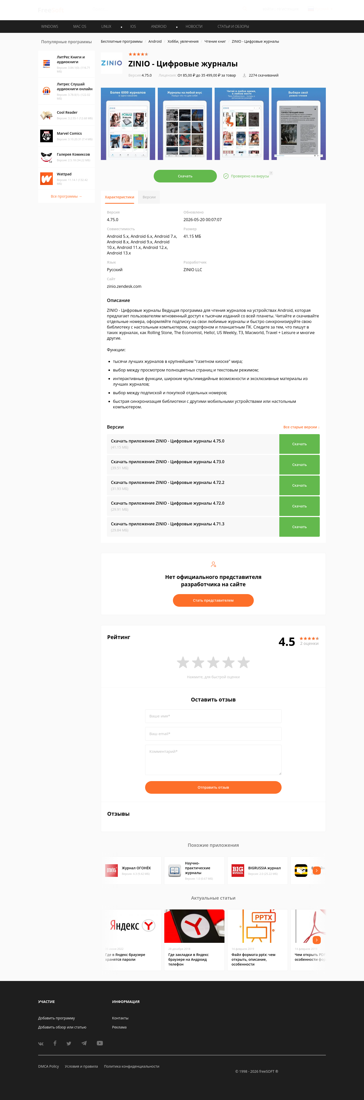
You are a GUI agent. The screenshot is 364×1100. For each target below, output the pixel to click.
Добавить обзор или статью (62, 1027)
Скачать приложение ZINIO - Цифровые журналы (167, 441)
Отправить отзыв (213, 787)
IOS (133, 26)
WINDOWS (49, 26)
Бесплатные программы (122, 41)
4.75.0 (140, 75)
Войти (268, 9)
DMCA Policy (48, 1066)
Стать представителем (213, 600)
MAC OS (79, 26)
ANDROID (159, 26)
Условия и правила (81, 1066)
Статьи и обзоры (233, 26)
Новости (194, 26)
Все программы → (66, 196)
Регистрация (288, 9)
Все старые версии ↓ (301, 427)
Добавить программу (56, 1018)
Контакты (120, 1018)
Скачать (185, 176)
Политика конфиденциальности (131, 1066)
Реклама (119, 1027)
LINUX (106, 26)
